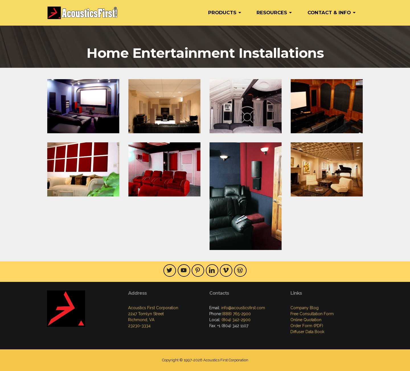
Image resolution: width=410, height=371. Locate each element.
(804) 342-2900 (235, 319)
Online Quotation (305, 319)
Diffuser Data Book (307, 331)
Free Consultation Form (312, 313)
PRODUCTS (222, 12)
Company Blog (304, 308)
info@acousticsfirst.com (242, 308)
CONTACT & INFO (329, 12)
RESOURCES (272, 12)
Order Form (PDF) (306, 325)
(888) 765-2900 (236, 313)
